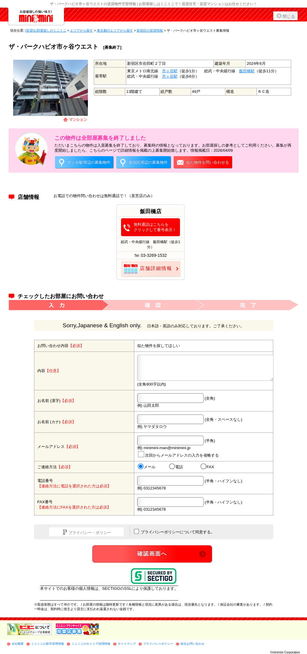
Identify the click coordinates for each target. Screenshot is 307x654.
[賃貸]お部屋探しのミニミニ (45, 30)
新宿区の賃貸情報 (150, 30)
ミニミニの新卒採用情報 (47, 643)
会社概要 (18, 643)
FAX (207, 466)
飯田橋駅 (247, 71)
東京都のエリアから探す (115, 30)
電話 (176, 466)
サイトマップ (127, 643)
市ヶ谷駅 (170, 71)
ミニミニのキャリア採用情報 (90, 643)
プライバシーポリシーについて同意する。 (174, 531)
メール (146, 466)
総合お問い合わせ (192, 643)
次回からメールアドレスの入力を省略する (178, 454)
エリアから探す (81, 30)
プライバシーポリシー (158, 643)
